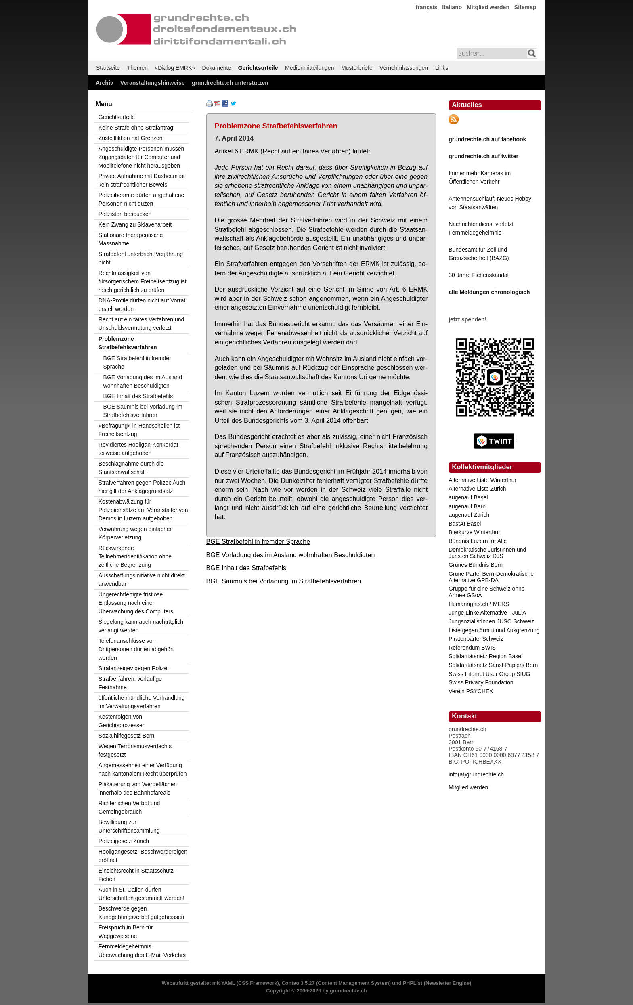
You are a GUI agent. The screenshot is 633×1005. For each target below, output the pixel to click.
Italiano (452, 7)
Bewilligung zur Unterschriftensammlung (129, 826)
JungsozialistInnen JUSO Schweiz (491, 621)
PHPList (412, 983)
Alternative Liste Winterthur (482, 480)
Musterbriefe (357, 68)
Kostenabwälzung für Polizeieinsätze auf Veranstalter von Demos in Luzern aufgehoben (143, 510)
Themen (137, 68)
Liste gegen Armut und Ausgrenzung (494, 630)
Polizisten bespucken (125, 214)
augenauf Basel (468, 497)
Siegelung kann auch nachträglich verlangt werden (141, 626)
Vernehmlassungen (403, 68)
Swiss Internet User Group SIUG (489, 674)
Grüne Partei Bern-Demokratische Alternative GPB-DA (491, 577)
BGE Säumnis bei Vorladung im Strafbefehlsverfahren (283, 581)
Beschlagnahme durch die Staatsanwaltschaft (131, 467)
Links (442, 68)
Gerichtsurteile (258, 68)
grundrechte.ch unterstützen (230, 83)
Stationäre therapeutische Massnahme (131, 239)
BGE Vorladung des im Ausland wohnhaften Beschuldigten (290, 554)
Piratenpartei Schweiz (476, 639)
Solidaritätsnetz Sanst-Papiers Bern (493, 665)
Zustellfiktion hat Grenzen (131, 138)
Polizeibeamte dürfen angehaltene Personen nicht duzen (141, 199)
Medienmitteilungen (309, 68)
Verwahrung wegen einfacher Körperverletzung (135, 533)
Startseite (108, 68)
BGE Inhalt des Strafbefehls (246, 567)
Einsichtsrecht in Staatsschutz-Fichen (137, 874)
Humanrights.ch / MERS (479, 604)
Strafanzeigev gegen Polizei (134, 668)
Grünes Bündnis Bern (476, 565)
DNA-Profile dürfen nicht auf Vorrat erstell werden (142, 304)
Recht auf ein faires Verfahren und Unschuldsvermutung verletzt (141, 323)
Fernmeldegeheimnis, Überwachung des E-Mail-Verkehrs (142, 950)
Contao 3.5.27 (298, 983)
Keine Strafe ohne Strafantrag (136, 127)
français (427, 7)
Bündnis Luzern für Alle (478, 541)
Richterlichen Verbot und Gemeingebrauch (129, 807)
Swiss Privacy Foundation (481, 682)
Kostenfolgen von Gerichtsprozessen (122, 720)
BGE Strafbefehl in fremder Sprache (258, 541)
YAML (228, 983)
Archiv (104, 83)
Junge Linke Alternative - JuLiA (487, 612)
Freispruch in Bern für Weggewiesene (126, 931)
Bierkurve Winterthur (474, 532)
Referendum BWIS (472, 647)
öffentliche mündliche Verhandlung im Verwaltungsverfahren (142, 701)
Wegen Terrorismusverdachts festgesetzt (135, 750)
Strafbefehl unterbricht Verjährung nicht (141, 258)
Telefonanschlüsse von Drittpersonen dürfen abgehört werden (136, 649)
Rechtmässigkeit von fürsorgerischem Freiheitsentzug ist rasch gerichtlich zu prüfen (143, 281)
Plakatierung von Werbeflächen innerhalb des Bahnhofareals (138, 788)
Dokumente (216, 68)
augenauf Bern (467, 506)
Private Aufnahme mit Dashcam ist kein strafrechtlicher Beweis (142, 180)
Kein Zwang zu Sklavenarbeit (135, 224)
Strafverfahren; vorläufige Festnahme (130, 683)
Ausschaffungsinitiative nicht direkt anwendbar (142, 579)
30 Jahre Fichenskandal (479, 275)
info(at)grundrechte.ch (476, 774)
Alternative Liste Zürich (477, 488)
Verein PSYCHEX (471, 691)
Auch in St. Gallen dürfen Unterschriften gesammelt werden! (141, 893)
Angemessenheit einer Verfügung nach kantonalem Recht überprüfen (143, 769)
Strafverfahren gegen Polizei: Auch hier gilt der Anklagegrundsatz (142, 486)
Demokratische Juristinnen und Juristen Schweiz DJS (487, 552)
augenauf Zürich (469, 515)
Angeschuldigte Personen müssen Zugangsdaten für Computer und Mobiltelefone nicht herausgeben (141, 157)
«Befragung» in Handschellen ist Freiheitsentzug (139, 429)
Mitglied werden (488, 7)
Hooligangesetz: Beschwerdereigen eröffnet (143, 855)
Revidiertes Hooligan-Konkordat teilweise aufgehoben (138, 448)
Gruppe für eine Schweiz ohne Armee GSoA (486, 591)
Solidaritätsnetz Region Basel (485, 656)
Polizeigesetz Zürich (124, 841)
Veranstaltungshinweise (152, 83)
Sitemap (525, 7)
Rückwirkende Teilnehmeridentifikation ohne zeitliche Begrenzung (135, 556)
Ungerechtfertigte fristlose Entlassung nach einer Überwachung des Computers (136, 603)
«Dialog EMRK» (175, 68)
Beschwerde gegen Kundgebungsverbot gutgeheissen (141, 912)
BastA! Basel (465, 523)
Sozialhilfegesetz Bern (127, 735)
